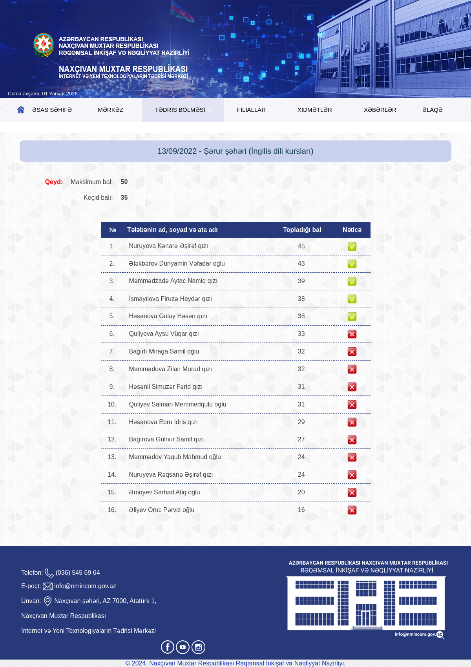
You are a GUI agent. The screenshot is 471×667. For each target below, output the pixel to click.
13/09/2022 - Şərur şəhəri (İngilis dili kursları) (235, 151)
